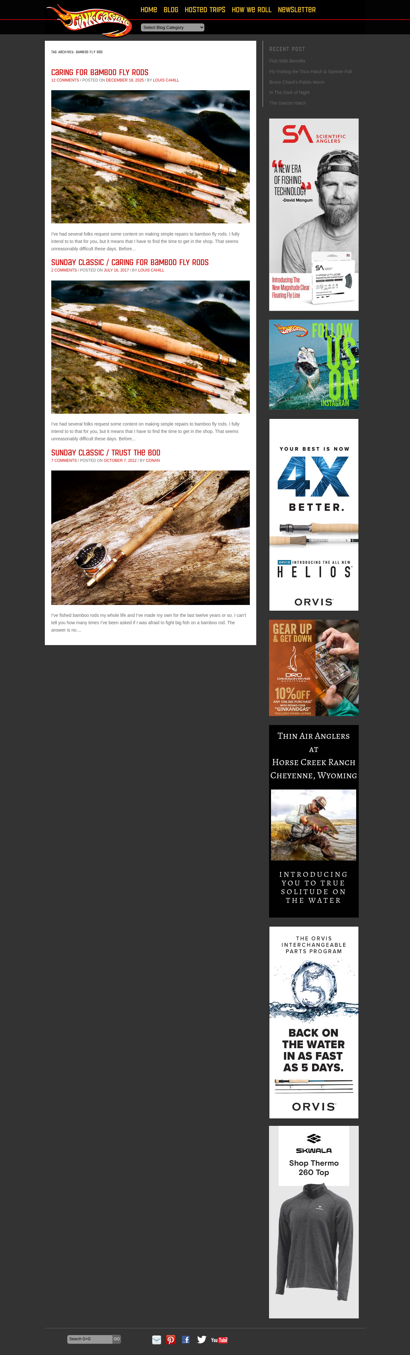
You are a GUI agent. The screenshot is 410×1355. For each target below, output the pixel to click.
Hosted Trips (205, 9)
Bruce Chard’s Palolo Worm (296, 82)
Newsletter (297, 9)
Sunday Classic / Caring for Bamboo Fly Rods (130, 262)
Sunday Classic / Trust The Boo (105, 452)
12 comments (65, 80)
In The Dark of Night (289, 92)
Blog (171, 9)
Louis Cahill (166, 80)
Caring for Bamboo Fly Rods (100, 72)
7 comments (64, 460)
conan (153, 460)
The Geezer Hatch (287, 103)
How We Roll (252, 9)
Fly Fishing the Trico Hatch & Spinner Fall (310, 71)
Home (149, 9)
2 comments (64, 270)
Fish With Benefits (287, 61)
